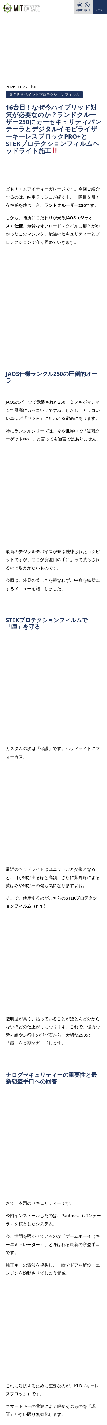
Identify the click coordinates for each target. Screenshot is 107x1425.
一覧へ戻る (54, 1164)
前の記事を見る (27, 1147)
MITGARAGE (46, 1414)
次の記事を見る (80, 1181)
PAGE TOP (88, 1333)
